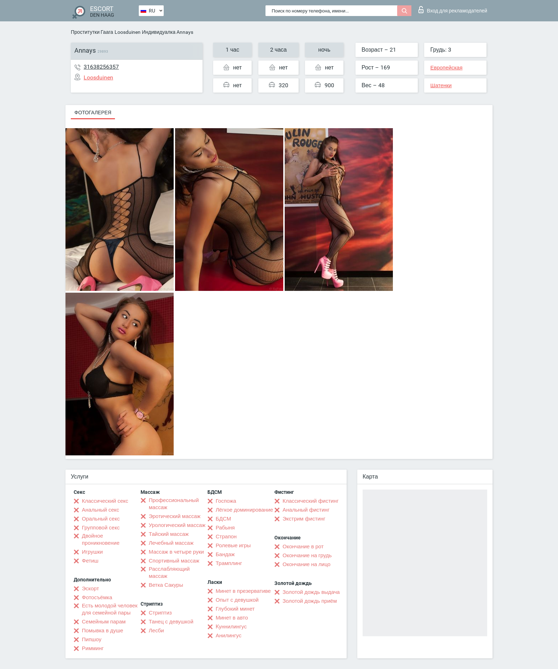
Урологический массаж (177, 525)
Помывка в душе (102, 630)
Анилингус (228, 635)
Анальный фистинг (306, 510)
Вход (452, 10)
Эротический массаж (174, 516)
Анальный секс (100, 510)
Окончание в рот (303, 546)
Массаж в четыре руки (176, 552)
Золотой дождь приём (310, 601)
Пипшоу (91, 639)
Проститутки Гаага (92, 32)
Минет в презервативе (243, 591)
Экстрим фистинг (304, 519)
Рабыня (225, 527)
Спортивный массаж (174, 561)
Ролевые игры (233, 545)
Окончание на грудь (307, 555)
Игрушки (92, 552)
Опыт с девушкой (237, 600)
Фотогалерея (92, 112)
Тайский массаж (169, 534)
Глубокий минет (235, 609)
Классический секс (105, 501)
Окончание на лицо (307, 564)
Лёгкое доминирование (244, 510)
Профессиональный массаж (174, 504)
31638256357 (101, 66)
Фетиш (90, 561)
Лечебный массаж (171, 543)
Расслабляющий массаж (169, 572)
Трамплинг (229, 563)
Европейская (446, 67)
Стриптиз (160, 613)
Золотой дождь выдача (311, 592)
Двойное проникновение (101, 539)
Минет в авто (232, 618)
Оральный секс (101, 519)
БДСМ (223, 519)
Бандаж (225, 554)
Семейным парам (104, 621)
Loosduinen (128, 32)
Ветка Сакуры (166, 585)
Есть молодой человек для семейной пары (109, 609)
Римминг (93, 648)
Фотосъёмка (97, 597)
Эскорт (90, 588)
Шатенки (441, 85)
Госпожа (226, 501)
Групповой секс (101, 527)
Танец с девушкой (171, 621)
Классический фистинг (310, 501)
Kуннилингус (231, 626)
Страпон (226, 536)
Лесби (156, 630)
